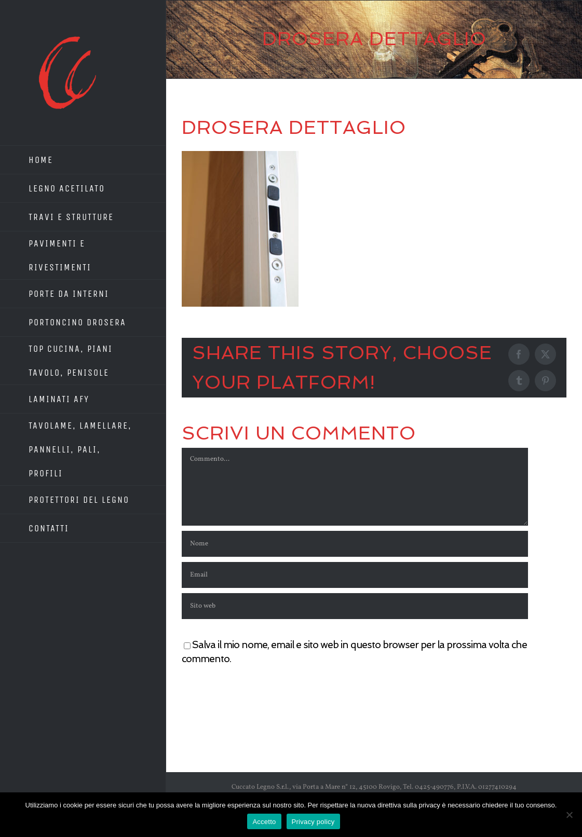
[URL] (355, 606)
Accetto (264, 822)
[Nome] (355, 544)
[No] (569, 814)
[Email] (355, 575)
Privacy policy (313, 822)
